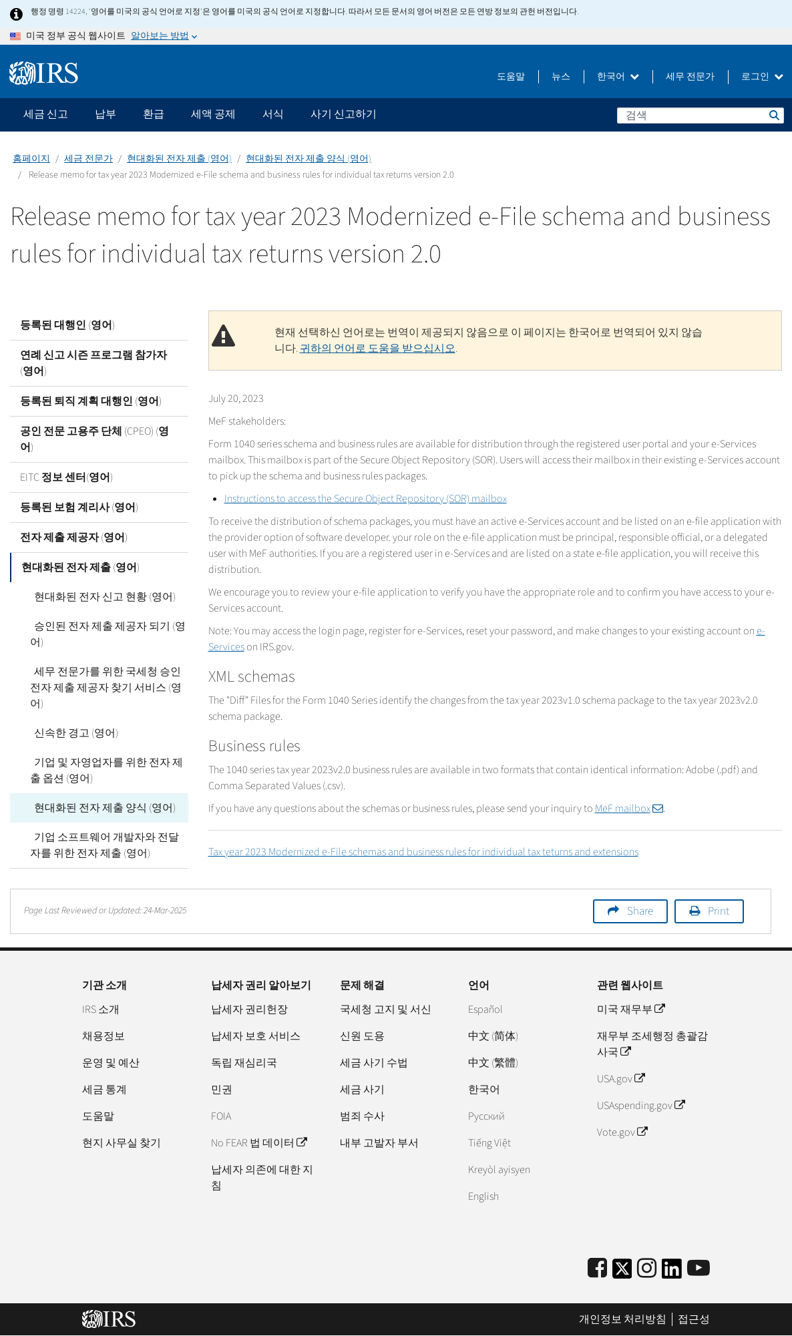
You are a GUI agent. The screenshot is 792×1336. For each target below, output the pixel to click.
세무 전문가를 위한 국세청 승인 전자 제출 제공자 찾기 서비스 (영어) (106, 687)
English (483, 1196)
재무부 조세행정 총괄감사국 (652, 1044)
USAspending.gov (640, 1105)
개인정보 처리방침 (622, 1319)
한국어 (618, 76)
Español (485, 1009)
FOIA (221, 1116)
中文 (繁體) (493, 1063)
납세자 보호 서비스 (256, 1036)
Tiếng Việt (489, 1143)
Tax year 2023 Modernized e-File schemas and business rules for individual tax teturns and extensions (423, 852)
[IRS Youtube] (698, 1269)
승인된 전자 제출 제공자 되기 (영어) (106, 634)
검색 (773, 115)
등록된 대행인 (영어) (67, 325)
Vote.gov (622, 1132)
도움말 (511, 76)
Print (718, 911)
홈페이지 (31, 159)
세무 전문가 (690, 76)
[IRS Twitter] (622, 1273)
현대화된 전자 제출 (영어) (179, 159)
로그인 (762, 76)
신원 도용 (362, 1036)
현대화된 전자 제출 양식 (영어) (308, 159)
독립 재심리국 (244, 1063)
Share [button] (640, 911)
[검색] (700, 115)
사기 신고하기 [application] (344, 114)
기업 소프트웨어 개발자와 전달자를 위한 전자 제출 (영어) (108, 845)
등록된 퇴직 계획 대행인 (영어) (91, 401)
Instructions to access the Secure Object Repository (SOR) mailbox (365, 498)
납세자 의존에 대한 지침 (262, 1177)
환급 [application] (153, 114)
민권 (221, 1089)
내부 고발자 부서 (379, 1143)
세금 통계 (104, 1089)
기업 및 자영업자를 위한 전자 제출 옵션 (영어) (104, 770)
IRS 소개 (101, 1009)
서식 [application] (273, 114)
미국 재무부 (630, 1009)
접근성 (694, 1319)
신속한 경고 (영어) (72, 733)
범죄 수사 (362, 1116)
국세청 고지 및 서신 (385, 1009)
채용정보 (103, 1036)
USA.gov (620, 1079)
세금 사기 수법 (374, 1063)
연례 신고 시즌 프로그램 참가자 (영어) (93, 363)
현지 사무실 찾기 (121, 1143)
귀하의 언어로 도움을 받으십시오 (377, 348)
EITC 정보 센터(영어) (66, 477)
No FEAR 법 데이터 (259, 1143)
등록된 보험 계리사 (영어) (79, 507)
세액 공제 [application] (213, 114)
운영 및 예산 (111, 1063)
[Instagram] (646, 1269)
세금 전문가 (88, 159)
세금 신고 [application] (45, 114)
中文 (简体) (493, 1036)
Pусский (486, 1116)
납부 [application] (105, 114)
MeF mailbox (629, 808)
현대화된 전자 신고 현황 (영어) (101, 597)
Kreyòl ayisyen (499, 1169)
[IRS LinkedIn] (672, 1273)
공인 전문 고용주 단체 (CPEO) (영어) (94, 439)
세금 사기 (362, 1089)
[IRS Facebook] (597, 1269)
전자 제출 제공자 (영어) (74, 537)
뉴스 (561, 76)
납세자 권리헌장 (249, 1009)
